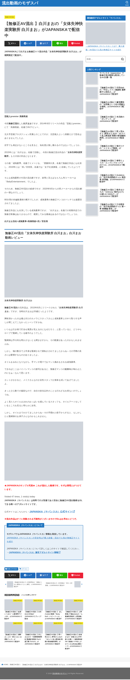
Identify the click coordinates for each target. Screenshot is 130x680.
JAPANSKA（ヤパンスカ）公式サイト (50, 511)
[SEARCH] (127, 3)
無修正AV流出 (10, 17)
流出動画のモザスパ (20, 3)
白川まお (24, 569)
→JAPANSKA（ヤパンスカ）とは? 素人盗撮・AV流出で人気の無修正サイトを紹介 (106, 46)
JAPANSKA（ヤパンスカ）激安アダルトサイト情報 (33, 552)
